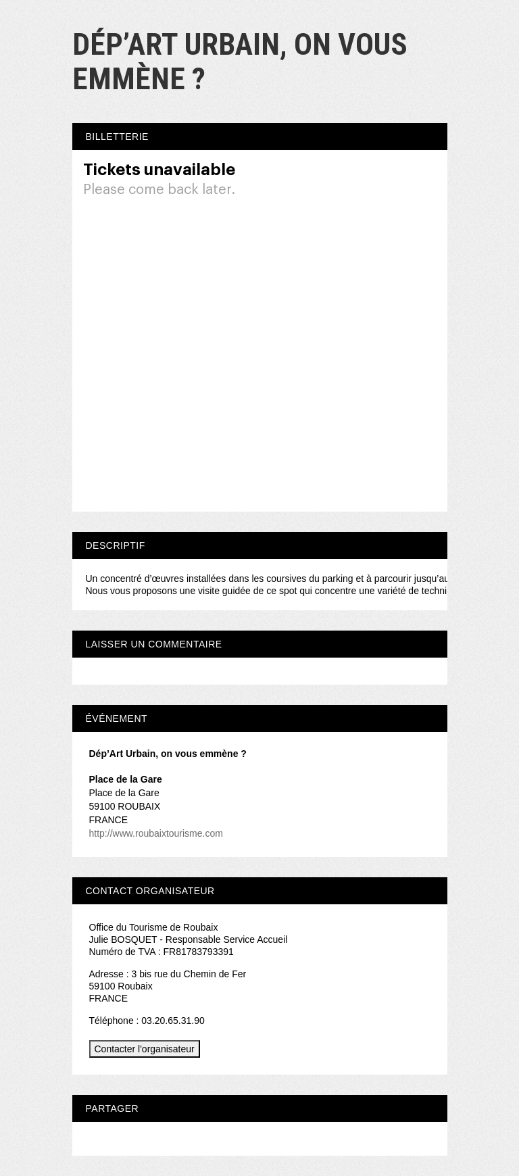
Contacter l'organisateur (145, 1049)
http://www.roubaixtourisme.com (156, 833)
